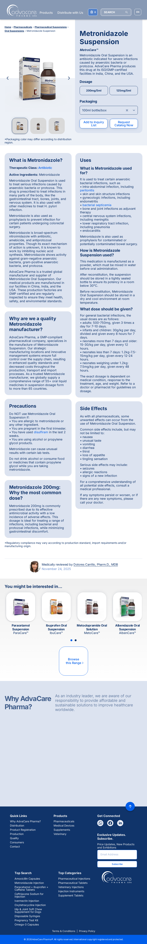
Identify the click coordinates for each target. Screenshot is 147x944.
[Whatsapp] (100, 823)
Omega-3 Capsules (27, 924)
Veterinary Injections (71, 887)
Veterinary (60, 834)
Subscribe (117, 864)
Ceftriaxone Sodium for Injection (29, 895)
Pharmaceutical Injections (74, 878)
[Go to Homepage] (21, 10)
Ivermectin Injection (27, 900)
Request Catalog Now (123, 123)
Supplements (62, 829)
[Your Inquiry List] (93, 12)
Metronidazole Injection (29, 883)
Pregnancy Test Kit (26, 920)
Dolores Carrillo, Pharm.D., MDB (96, 564)
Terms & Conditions (63, 931)
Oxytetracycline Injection (30, 905)
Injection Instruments (71, 891)
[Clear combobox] (127, 110)
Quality (14, 838)
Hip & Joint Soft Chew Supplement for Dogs (28, 910)
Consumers (17, 842)
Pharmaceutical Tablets (72, 883)
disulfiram (41, 432)
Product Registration (23, 829)
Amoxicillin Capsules (27, 878)
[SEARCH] (116, 12)
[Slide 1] (71, 640)
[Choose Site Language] (137, 12)
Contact (15, 846)
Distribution (17, 825)
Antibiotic (45, 168)
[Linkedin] (120, 823)
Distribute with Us (70, 13)
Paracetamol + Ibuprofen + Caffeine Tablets (31, 888)
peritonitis (87, 190)
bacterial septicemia (96, 205)
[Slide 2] (76, 640)
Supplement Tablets (70, 895)
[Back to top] (130, 806)
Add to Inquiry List (93, 123)
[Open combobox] (109, 110)
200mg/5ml (93, 90)
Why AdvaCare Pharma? (25, 821)
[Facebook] (110, 823)
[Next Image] (69, 78)
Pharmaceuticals (64, 821)
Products (46, 13)
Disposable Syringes (27, 916)
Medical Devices (64, 825)
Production (17, 834)
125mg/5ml (123, 90)
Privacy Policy (87, 931)
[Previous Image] (7, 78)
